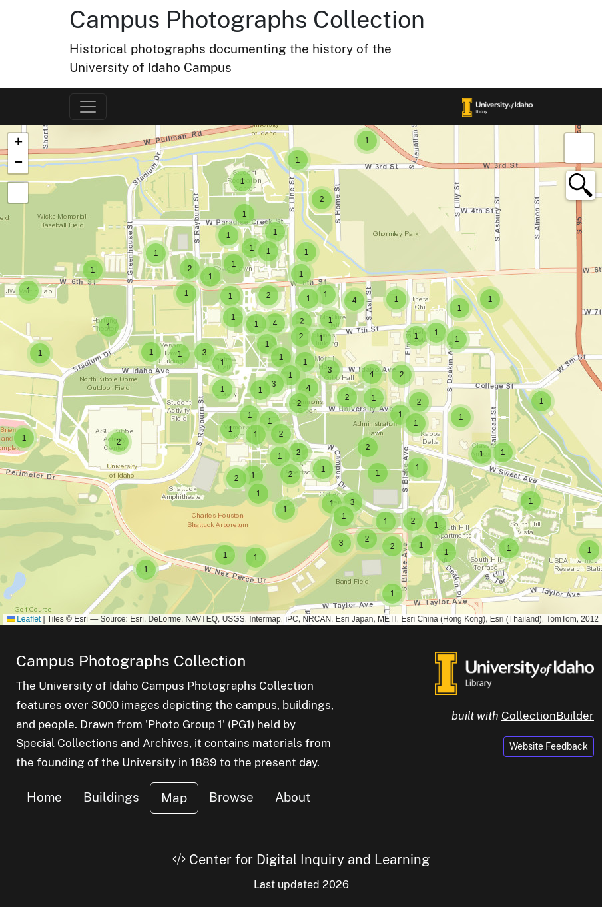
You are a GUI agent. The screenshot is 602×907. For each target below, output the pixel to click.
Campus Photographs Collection (247, 19)
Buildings (111, 797)
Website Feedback (548, 746)
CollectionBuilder (547, 715)
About (292, 797)
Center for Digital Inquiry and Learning (301, 860)
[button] (530, 501)
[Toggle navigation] (88, 106)
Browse (231, 797)
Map (174, 797)
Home (44, 797)
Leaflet (24, 619)
